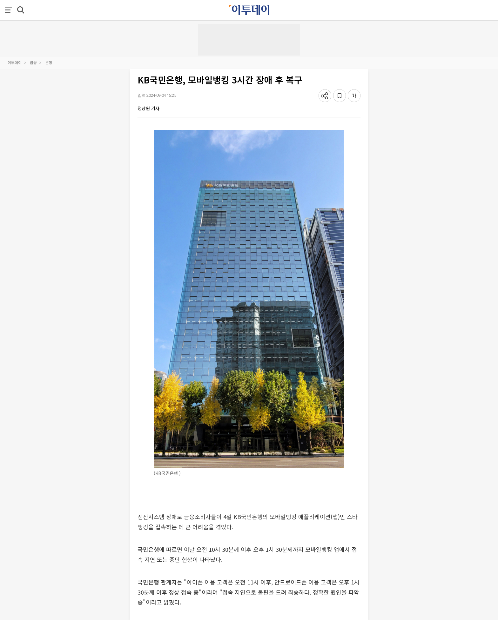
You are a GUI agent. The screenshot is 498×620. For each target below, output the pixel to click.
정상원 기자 (148, 108)
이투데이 (15, 62)
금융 (33, 62)
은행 (48, 62)
